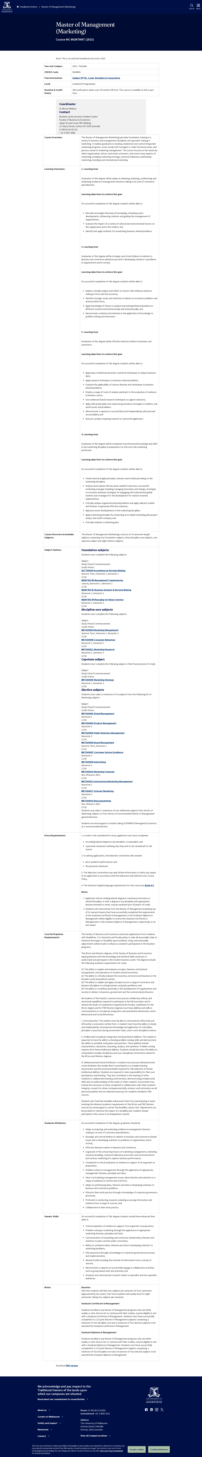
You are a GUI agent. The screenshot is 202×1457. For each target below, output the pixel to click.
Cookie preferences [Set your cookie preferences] (159, 1449)
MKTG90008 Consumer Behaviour (98, 639)
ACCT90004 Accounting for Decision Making (103, 570)
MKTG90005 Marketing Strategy (97, 679)
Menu (198, 7)
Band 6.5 (149, 885)
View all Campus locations (94, 1435)
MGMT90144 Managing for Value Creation (102, 599)
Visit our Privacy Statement (111, 1451)
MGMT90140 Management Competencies (102, 580)
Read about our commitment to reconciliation (61, 1399)
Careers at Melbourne (49, 1416)
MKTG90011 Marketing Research (98, 649)
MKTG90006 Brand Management (97, 742)
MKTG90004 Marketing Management (100, 630)
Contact (42, 1436)
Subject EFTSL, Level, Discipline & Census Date (96, 77)
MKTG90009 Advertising (93, 761)
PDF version (72, 1365)
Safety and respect (47, 1423)
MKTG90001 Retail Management (97, 713)
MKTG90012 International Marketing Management (107, 781)
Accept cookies (137, 1449)
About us (42, 1410)
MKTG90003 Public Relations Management (103, 732)
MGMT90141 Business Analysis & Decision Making (106, 589)
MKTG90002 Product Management (98, 723)
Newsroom (43, 1429)
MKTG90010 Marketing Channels (97, 771)
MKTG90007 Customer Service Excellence (102, 752)
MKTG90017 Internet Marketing (97, 791)
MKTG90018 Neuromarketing (96, 800)
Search (191, 7)
